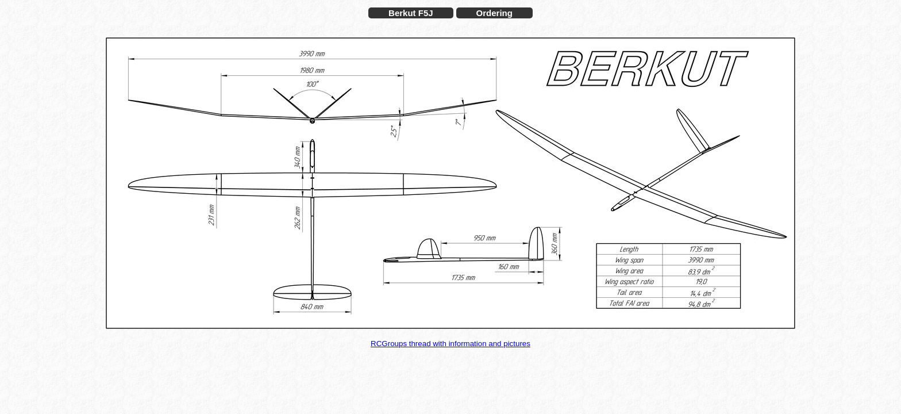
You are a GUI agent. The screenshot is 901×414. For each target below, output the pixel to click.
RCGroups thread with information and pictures (450, 343)
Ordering (494, 13)
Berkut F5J (410, 13)
